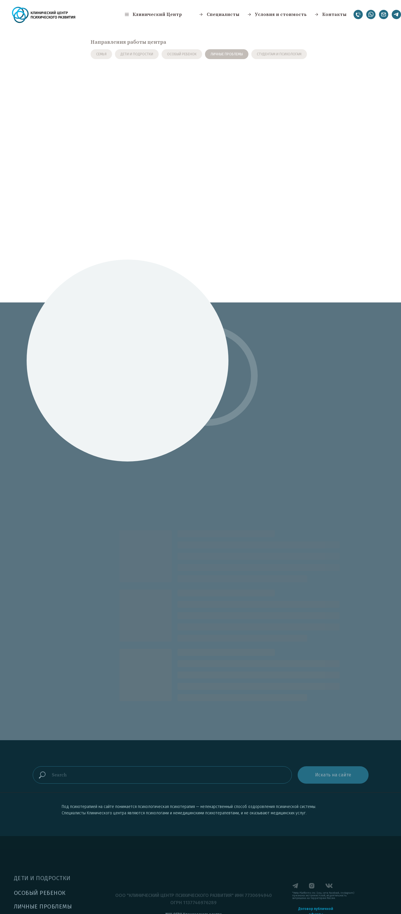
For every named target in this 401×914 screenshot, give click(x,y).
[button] (152, 15)
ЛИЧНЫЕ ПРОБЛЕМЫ (226, 54)
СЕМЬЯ (101, 54)
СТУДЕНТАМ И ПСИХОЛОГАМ (279, 54)
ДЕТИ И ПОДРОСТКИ (136, 54)
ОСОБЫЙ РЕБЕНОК (182, 54)
